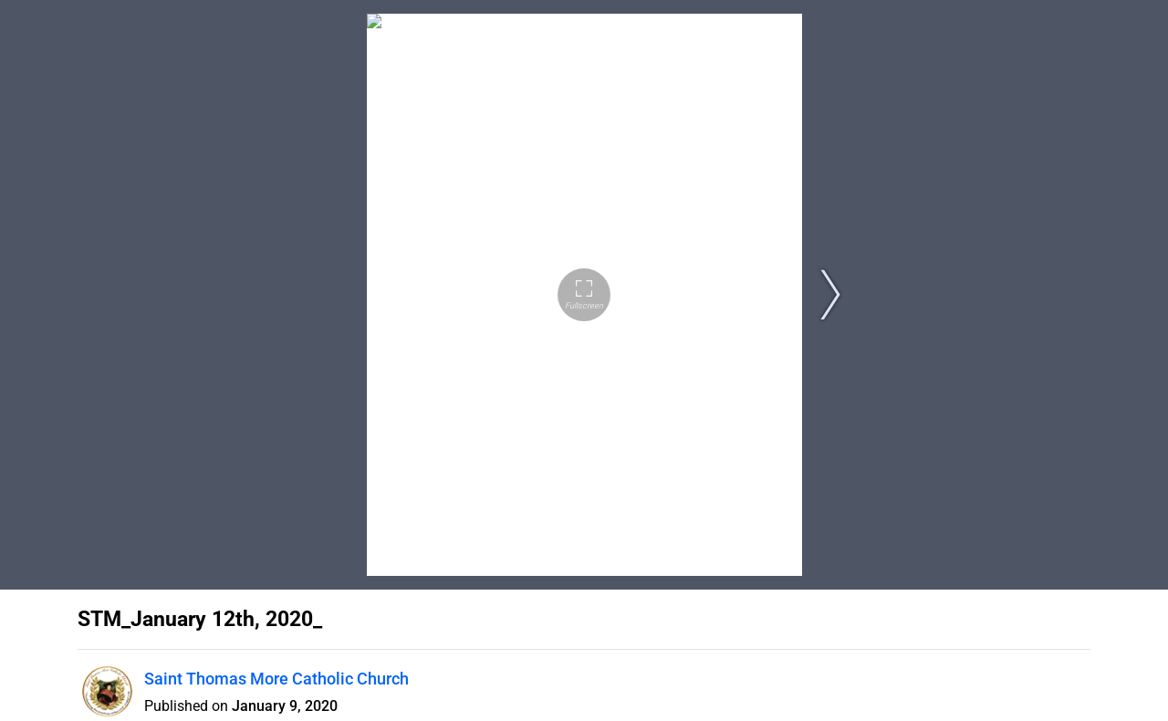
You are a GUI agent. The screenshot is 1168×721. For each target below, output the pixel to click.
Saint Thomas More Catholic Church (276, 678)
